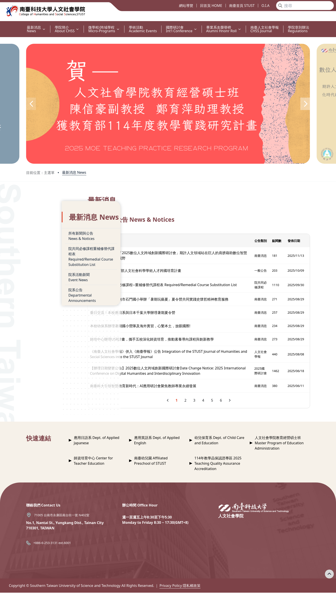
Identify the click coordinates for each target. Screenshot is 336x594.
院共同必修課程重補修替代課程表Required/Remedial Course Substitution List (59, 247)
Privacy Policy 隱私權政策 (179, 586)
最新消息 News (74, 172)
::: (1, 25)
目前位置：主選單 (40, 172)
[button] (31, 104)
